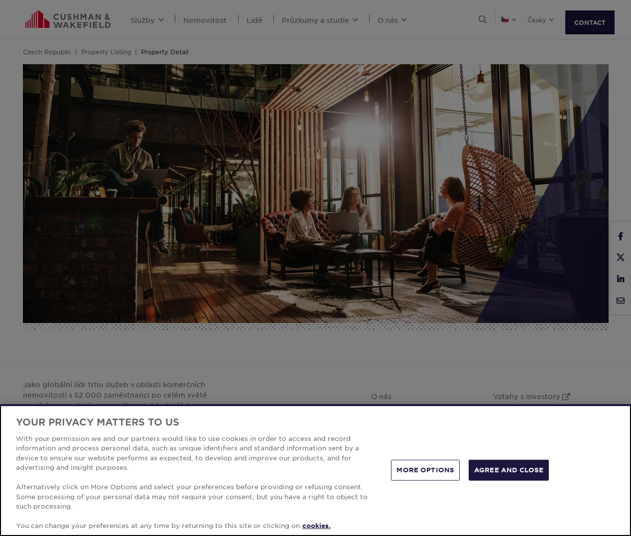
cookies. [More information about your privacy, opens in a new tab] (316, 526)
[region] (315, 470)
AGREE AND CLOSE (508, 470)
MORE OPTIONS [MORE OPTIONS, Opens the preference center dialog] (425, 470)
